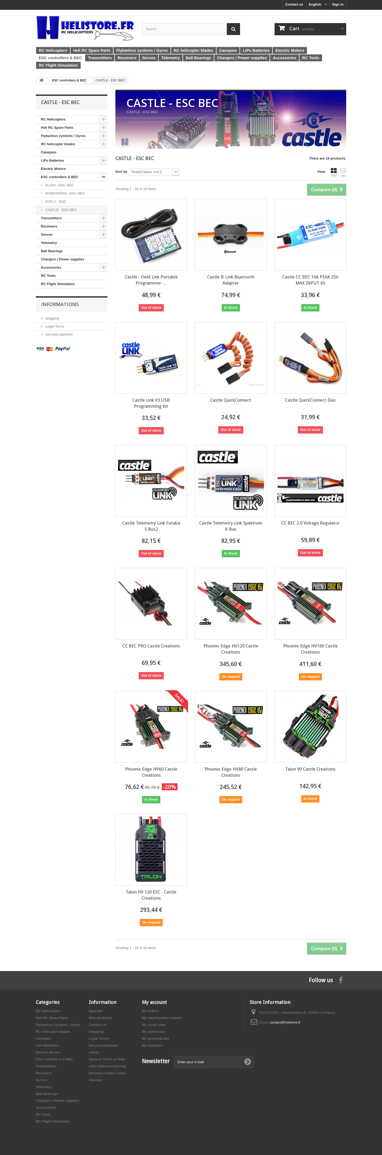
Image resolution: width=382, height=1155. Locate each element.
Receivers (49, 226)
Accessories (51, 267)
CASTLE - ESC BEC (60, 210)
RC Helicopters (53, 119)
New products (100, 1018)
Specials (96, 1011)
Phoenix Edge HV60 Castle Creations (151, 772)
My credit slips (154, 1025)
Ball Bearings (52, 251)
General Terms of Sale (107, 1059)
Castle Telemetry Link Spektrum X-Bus (230, 526)
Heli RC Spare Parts (57, 128)
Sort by (121, 172)
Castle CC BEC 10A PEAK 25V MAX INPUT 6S (310, 280)
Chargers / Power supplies (62, 259)
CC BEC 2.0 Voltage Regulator (310, 523)
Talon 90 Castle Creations (310, 769)
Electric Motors (53, 169)
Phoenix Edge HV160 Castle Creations (310, 649)
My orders (150, 1011)
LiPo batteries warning (107, 1066)
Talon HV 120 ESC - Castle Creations (151, 895)
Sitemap (95, 1080)
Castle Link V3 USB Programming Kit (151, 403)
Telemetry (49, 243)
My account (154, 1002)
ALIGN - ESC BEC (59, 185)
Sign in (338, 4)
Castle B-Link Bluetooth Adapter (230, 280)
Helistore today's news (107, 1073)
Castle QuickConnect (230, 400)
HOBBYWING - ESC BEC (64, 193)
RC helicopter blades (58, 144)
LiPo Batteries (52, 160)
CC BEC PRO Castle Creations (151, 646)
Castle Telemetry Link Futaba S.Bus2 (151, 526)
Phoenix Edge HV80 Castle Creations (231, 772)
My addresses (153, 1032)
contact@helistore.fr (285, 1022)
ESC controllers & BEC (60, 177)
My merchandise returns (162, 1018)
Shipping (52, 318)
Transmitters (51, 218)
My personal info (155, 1039)
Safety (94, 1052)
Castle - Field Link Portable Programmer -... (151, 280)
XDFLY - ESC (55, 202)
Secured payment (59, 334)
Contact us (294, 4)
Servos (46, 235)
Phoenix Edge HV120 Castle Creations (230, 649)
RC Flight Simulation (58, 284)
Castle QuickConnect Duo (310, 400)
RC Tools (48, 276)
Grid (334, 172)
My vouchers (152, 1045)
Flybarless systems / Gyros (63, 136)
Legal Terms (54, 326)
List (343, 172)
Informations (60, 304)
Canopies (49, 152)
